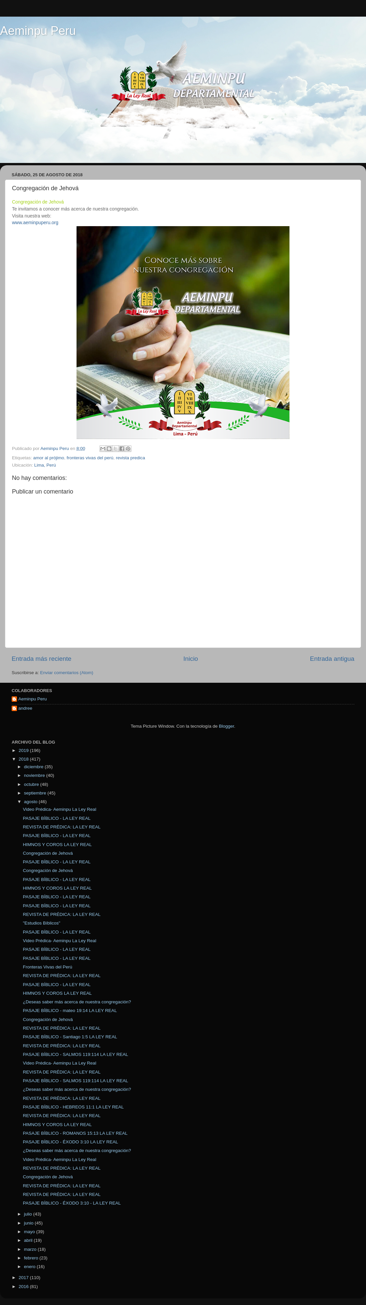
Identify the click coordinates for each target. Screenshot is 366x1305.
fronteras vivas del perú (90, 457)
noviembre (35, 775)
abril (29, 1240)
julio (28, 1214)
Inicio (190, 658)
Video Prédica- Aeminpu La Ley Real (59, 809)
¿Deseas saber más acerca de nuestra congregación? (77, 1001)
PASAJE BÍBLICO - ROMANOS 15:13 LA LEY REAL (75, 1133)
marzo (31, 1249)
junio (29, 1223)
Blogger (226, 726)
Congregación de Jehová (48, 853)
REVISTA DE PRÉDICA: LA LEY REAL (62, 826)
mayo (30, 1231)
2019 (24, 750)
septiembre (36, 793)
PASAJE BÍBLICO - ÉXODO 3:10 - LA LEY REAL (72, 1203)
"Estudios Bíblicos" (41, 923)
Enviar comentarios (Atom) (66, 672)
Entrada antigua (332, 658)
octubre (32, 784)
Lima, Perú (45, 465)
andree (25, 708)
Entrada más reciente (42, 658)
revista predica (130, 457)
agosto (31, 801)
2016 (24, 1286)
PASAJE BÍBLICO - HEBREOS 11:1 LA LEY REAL (73, 1106)
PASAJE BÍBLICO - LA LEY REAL (57, 818)
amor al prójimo (48, 457)
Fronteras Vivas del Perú (47, 966)
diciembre (34, 766)
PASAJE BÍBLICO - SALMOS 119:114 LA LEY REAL (75, 1054)
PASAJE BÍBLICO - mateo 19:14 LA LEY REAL (70, 1010)
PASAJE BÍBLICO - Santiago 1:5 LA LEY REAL (70, 1036)
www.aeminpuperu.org (35, 222)
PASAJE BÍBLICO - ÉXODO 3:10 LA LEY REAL (70, 1141)
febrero (32, 1257)
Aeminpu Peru (38, 31)
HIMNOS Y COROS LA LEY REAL (57, 844)
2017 (24, 1277)
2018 (24, 759)
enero (30, 1266)
